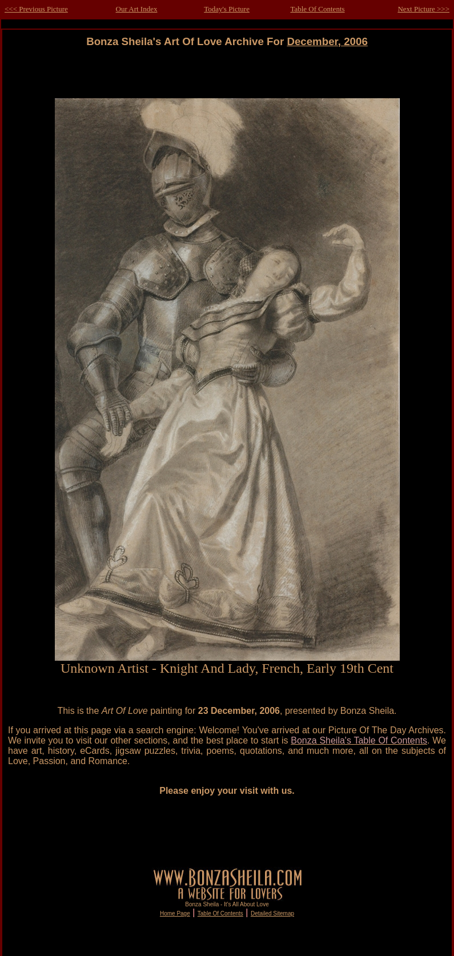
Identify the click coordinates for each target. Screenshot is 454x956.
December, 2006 (327, 41)
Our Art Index (137, 9)
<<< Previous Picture (36, 9)
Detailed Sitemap (272, 913)
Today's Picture (227, 9)
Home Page (175, 913)
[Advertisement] (227, 73)
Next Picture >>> (423, 9)
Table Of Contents (317, 9)
